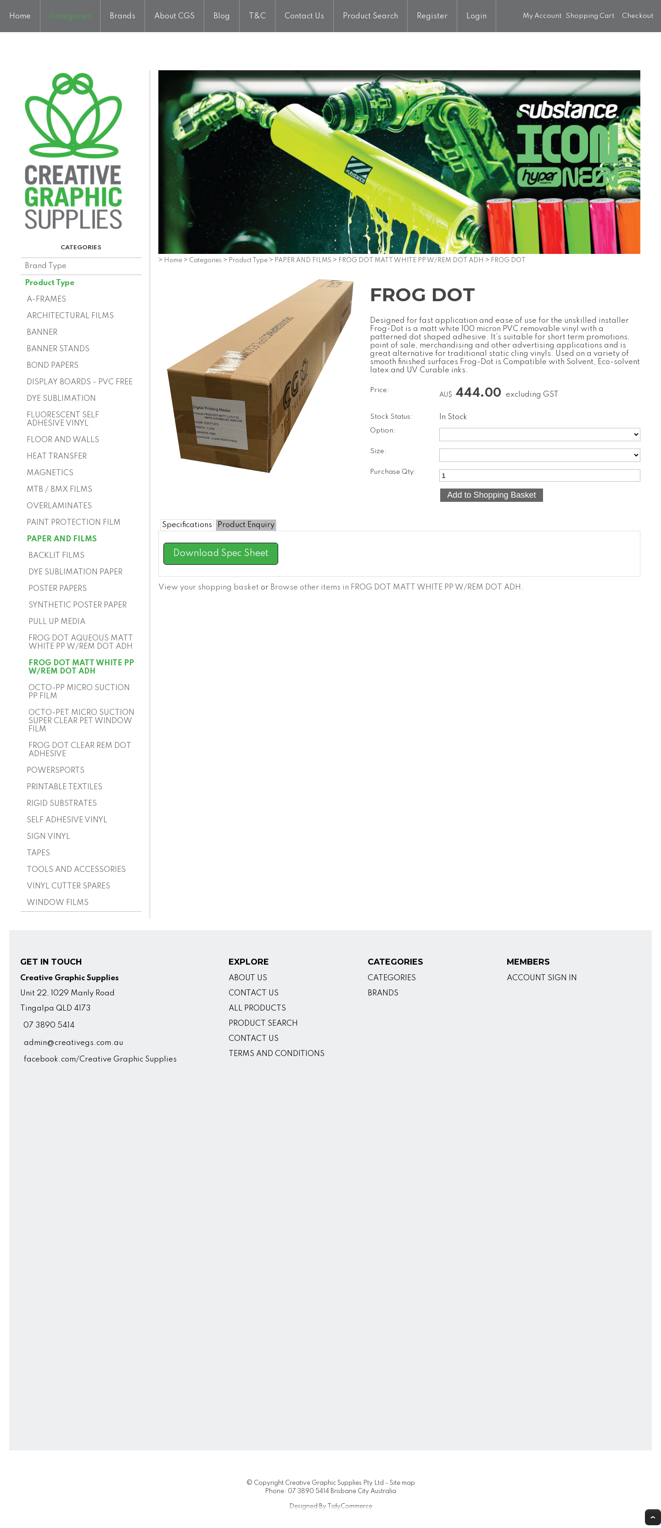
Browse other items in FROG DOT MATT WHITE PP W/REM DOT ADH (395, 587)
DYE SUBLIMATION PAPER (75, 572)
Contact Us (304, 16)
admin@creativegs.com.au (73, 1043)
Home (20, 16)
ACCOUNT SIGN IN (542, 978)
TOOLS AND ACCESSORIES (76, 870)
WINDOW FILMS (58, 903)
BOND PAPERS (52, 366)
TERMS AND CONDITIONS (277, 1054)
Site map (402, 1483)
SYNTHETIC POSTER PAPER (77, 605)
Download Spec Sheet (221, 553)
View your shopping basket (208, 587)
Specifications (187, 525)
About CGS (174, 16)
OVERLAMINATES (59, 506)
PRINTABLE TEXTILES (64, 787)
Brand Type (46, 266)
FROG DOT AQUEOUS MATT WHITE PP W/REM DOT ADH (80, 643)
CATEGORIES (392, 978)
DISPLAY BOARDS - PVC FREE (80, 382)
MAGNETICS (50, 473)
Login (476, 16)
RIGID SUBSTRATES (62, 804)
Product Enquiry (246, 525)
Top (653, 1517)
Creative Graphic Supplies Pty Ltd (334, 1483)
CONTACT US (254, 993)
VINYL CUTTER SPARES (68, 886)
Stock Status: (391, 417)
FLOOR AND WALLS (63, 440)
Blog (221, 16)
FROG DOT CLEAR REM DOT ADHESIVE (79, 750)
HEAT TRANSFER (57, 457)
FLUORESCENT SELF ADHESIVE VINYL (63, 419)
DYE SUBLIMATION (61, 399)
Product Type (49, 283)
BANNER (42, 333)
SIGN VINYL (48, 837)
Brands (122, 16)
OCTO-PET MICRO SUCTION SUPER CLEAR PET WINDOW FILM (81, 721)
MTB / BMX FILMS (59, 490)
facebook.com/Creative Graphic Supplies (100, 1059)
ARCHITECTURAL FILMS (70, 316)
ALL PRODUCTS (257, 1008)
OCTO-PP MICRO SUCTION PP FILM (79, 692)
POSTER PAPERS (57, 589)
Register (432, 16)
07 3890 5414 (49, 1025)
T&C (257, 16)
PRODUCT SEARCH (263, 1024)
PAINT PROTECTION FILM (74, 523)
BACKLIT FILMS (56, 556)
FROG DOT (508, 260)
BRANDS (383, 993)
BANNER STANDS (58, 349)
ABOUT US (248, 978)
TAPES (38, 853)
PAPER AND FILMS (62, 539)
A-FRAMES (46, 299)
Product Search (370, 16)
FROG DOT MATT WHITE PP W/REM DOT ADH (81, 667)
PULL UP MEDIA (56, 622)
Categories (70, 16)
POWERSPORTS (55, 771)
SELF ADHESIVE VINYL (67, 820)
